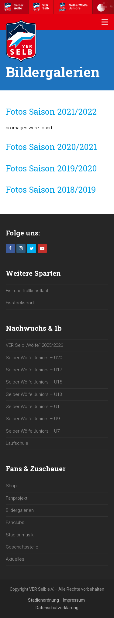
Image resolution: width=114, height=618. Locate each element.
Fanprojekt (16, 498)
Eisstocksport (20, 303)
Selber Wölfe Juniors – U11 (34, 406)
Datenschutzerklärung (57, 607)
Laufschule (17, 443)
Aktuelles (15, 559)
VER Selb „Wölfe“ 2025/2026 (34, 345)
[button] (105, 22)
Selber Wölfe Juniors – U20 (34, 357)
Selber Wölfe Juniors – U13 (34, 394)
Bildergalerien (20, 510)
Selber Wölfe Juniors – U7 (33, 431)
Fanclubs (15, 522)
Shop (11, 485)
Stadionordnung (43, 600)
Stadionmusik (19, 535)
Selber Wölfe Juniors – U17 (34, 370)
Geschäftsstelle (22, 547)
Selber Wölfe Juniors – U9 (33, 418)
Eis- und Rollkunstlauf (27, 290)
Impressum (74, 600)
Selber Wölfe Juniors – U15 (34, 382)
